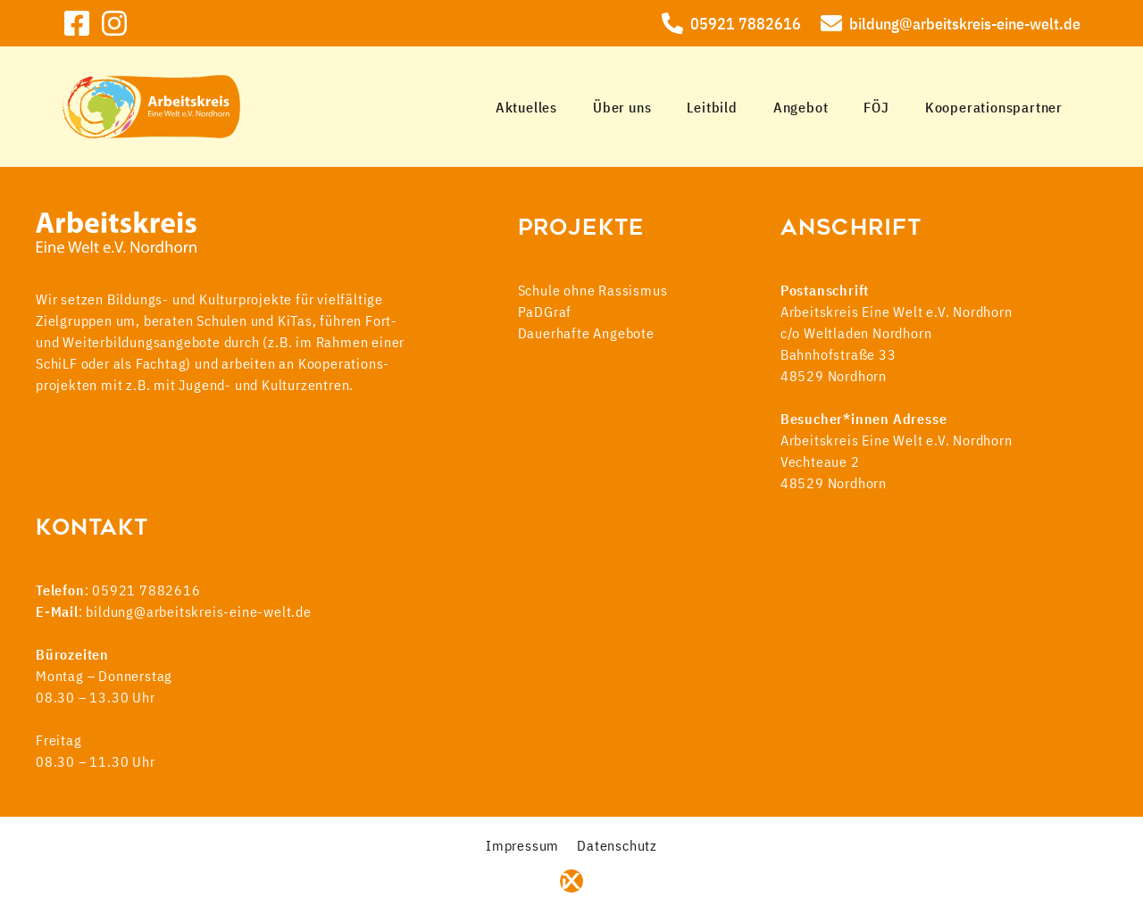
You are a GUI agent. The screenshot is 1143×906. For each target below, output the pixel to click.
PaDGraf (545, 311)
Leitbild (712, 107)
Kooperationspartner (994, 107)
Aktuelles (526, 107)
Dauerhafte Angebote (586, 333)
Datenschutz (617, 845)
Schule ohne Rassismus (593, 290)
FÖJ (876, 107)
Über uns (622, 107)
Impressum (522, 845)
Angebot (801, 107)
